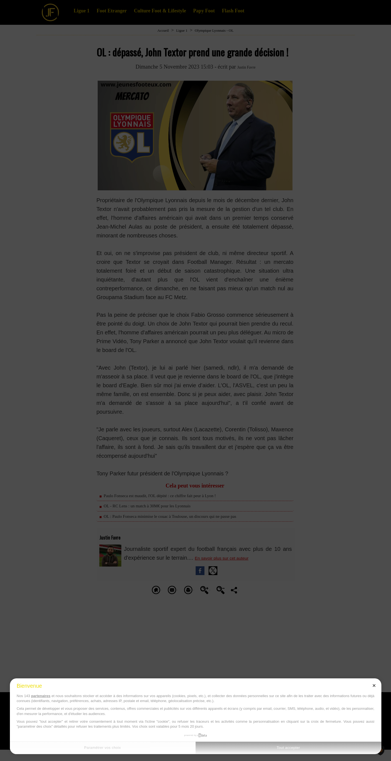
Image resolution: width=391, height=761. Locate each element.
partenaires (40, 696)
